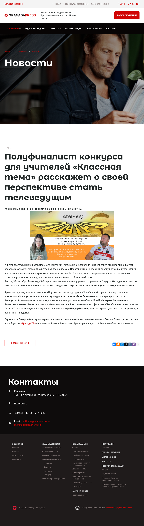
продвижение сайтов (123, 508)
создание (110, 508)
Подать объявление (127, 15)
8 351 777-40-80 (129, 4)
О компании (22, 51)
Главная (7, 51)
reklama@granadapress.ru (36, 421)
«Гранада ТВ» (28, 323)
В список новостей (20, 343)
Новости (35, 51)
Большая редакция (13, 4)
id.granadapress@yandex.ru (28, 424)
